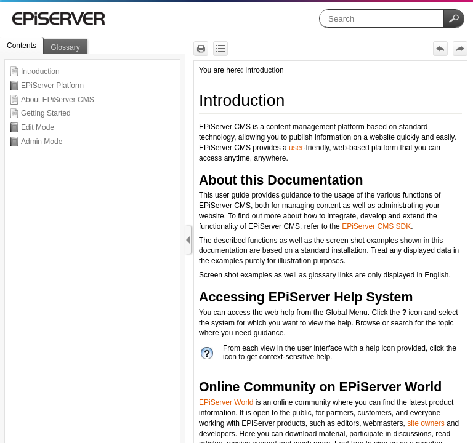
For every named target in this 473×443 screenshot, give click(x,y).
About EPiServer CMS (57, 99)
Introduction (40, 71)
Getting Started (46, 113)
